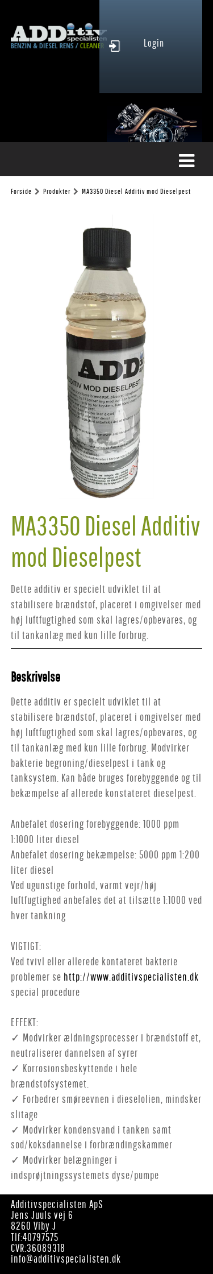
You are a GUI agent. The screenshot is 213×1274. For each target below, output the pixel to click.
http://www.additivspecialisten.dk (131, 976)
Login (154, 43)
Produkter (56, 192)
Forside (21, 192)
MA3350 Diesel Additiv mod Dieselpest (136, 192)
